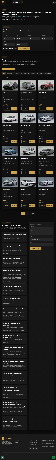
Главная (3, 6)
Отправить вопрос (35, 248)
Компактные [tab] (9, 73)
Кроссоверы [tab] (39, 73)
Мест (17, 41)
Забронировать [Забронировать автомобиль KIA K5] (32, 205)
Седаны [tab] (33, 73)
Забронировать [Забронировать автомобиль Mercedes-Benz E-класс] (50, 141)
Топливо (4, 41)
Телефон (31, 242)
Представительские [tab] (25, 73)
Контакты (49, 2)
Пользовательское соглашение (48, 446)
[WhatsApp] (30, 448)
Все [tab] (4, 73)
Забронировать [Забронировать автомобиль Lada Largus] (32, 172)
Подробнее (7, 108)
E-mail (31, 236)
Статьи (38, 2)
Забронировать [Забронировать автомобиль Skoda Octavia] (14, 141)
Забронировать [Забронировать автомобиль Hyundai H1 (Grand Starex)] (32, 108)
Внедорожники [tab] (48, 73)
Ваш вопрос (32, 226)
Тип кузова (5, 35)
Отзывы (17, 445)
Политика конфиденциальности (48, 444)
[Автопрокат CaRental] (6, 2)
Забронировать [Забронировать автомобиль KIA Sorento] (14, 205)
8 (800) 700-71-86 (33, 442)
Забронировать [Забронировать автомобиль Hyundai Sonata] (50, 205)
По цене (5, 77)
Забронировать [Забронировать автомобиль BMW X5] (14, 108)
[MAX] (36, 448)
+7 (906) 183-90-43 (33, 440)
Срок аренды (43, 35)
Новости (43, 2)
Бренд (17, 35)
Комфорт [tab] (16, 73)
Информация (32, 2)
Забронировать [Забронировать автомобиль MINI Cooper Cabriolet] (14, 172)
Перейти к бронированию (8, 68)
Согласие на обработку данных (48, 447)
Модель (29, 35)
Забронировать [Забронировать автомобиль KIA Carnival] (50, 172)
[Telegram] (33, 448)
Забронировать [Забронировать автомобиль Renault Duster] (32, 141)
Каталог (25, 2)
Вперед (32, 213)
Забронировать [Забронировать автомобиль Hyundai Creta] (50, 108)
